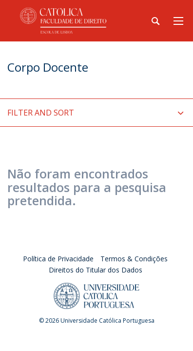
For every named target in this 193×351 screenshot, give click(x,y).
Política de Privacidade (58, 258)
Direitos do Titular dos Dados (95, 269)
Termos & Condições (134, 258)
